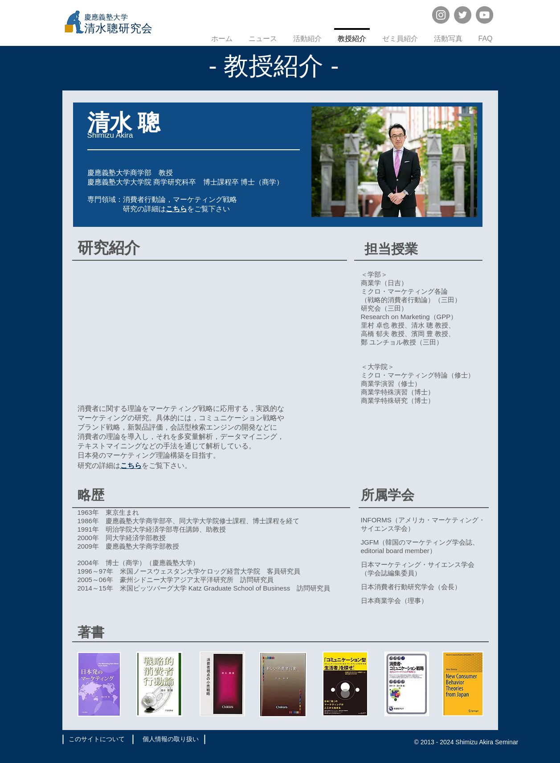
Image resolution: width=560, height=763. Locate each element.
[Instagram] (441, 15)
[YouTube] (484, 15)
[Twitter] (462, 15)
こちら (131, 465)
